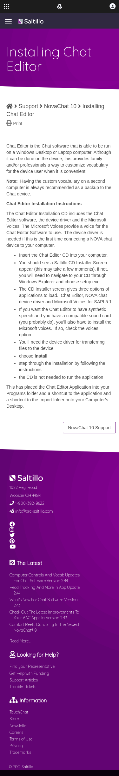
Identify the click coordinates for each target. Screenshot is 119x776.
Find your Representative (32, 666)
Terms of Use (21, 738)
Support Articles (24, 679)
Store (14, 718)
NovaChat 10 (60, 106)
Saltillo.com (30, 21)
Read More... (20, 640)
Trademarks (20, 752)
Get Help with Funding (29, 673)
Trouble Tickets (23, 686)
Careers (16, 732)
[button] (112, 6)
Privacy (16, 745)
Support (28, 106)
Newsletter (19, 725)
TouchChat (19, 711)
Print (17, 123)
